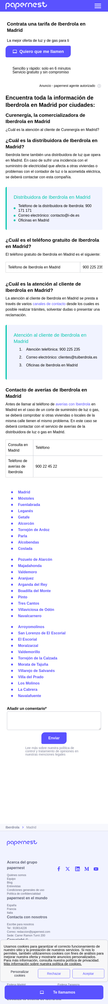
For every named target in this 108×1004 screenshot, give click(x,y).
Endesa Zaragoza (69, 984)
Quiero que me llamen (38, 51)
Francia (11, 909)
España (11, 905)
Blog (9, 882)
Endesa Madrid (16, 984)
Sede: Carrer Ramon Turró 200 (26, 935)
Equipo (11, 878)
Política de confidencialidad (23, 893)
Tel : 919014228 (17, 928)
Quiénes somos (16, 875)
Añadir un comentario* (54, 718)
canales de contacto (49, 304)
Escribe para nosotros (20, 924)
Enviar (54, 738)
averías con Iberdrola (73, 404)
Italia (10, 912)
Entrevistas (14, 886)
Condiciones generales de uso (25, 890)
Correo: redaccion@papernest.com (28, 931)
